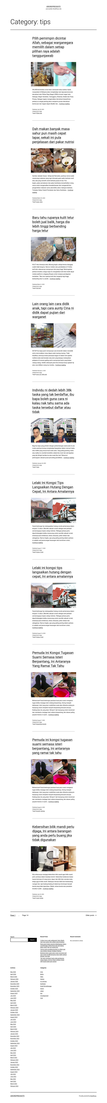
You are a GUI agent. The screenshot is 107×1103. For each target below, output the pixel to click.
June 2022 (13, 1076)
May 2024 (13, 1024)
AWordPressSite (53, 7)
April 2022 (13, 1081)
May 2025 (13, 1000)
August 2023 (13, 1045)
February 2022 (14, 1086)
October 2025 (14, 988)
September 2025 (15, 991)
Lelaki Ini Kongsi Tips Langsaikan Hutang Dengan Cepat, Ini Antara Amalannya (53, 487)
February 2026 (14, 979)
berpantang (39, 724)
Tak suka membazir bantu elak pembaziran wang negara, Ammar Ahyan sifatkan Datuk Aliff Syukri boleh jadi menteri (52, 960)
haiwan (42, 979)
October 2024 (14, 1012)
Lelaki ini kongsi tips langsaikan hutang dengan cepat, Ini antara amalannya (52, 572)
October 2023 (14, 1041)
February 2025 (14, 1007)
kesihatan (43, 984)
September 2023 (15, 1043)
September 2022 (15, 1069)
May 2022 (13, 1079)
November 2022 (14, 1064)
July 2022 (13, 1074)
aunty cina (38, 374)
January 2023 (14, 1062)
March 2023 (13, 1057)
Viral (41, 998)
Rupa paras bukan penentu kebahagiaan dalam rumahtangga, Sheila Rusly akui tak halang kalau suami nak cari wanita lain (53, 945)
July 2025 (13, 995)
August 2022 (13, 1072)
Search (12, 937)
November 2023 (14, 1038)
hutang (38, 552)
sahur (41, 202)
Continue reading (64, 104)
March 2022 (13, 1083)
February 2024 (14, 1031)
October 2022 (14, 1067)
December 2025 (14, 984)
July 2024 (13, 1019)
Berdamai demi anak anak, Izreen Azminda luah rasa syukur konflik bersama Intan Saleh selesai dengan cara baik (53, 954)
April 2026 (13, 974)
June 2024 (13, 1022)
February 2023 (14, 1060)
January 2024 (14, 1034)
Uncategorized (44, 995)
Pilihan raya (39, 113)
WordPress (93, 1096)
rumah (41, 552)
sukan (42, 991)
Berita (42, 974)
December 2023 (14, 1036)
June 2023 (13, 1050)
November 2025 (14, 986)
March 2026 (13, 976)
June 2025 (13, 998)
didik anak (44, 374)
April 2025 (13, 1003)
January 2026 (14, 981)
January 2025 (14, 1010)
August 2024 (13, 1017)
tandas (41, 898)
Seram (42, 988)
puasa (37, 202)
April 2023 (13, 1055)
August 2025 (13, 993)
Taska (37, 467)
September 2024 (15, 1015)
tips (41, 111)
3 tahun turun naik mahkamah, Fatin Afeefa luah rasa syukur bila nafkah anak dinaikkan (52, 941)
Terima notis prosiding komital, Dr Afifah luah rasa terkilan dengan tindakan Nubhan (52, 950)
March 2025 (13, 1005)
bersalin (44, 724)
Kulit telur (38, 288)
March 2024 (13, 1029)
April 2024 (13, 1026)
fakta (41, 976)
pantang (43, 811)
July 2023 (13, 1048)
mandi (37, 898)
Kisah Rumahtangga (45, 986)
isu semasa (43, 981)
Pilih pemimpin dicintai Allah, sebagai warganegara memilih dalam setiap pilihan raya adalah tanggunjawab (52, 47)
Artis (41, 972)
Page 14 (25, 915)
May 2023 (13, 1053)
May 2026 (13, 972)
